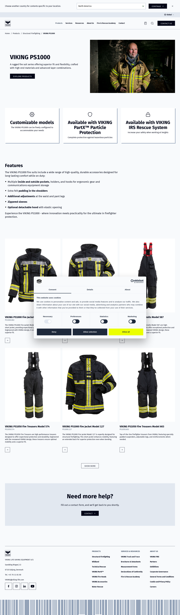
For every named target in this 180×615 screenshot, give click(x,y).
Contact (122, 23)
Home (7, 33)
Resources (79, 23)
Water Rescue (97, 587)
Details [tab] (90, 289)
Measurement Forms (129, 567)
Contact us (166, 24)
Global (169, 15)
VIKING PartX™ (98, 572)
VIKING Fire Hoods (99, 577)
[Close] (172, 6)
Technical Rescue (99, 567)
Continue (156, 6)
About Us (90, 23)
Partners (153, 562)
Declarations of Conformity (131, 572)
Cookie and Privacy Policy (160, 582)
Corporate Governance (159, 572)
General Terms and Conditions (162, 577)
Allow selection (90, 332)
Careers (153, 587)
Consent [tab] (52, 289)
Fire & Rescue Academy (106, 23)
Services (69, 23)
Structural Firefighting (31, 33)
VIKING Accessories (99, 582)
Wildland (95, 562)
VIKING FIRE (154, 557)
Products (58, 23)
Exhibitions (154, 567)
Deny (54, 332)
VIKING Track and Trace (130, 557)
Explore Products (22, 76)
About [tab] (127, 289)
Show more (90, 466)
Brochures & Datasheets (131, 562)
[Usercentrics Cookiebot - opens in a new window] (133, 281)
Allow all (126, 332)
